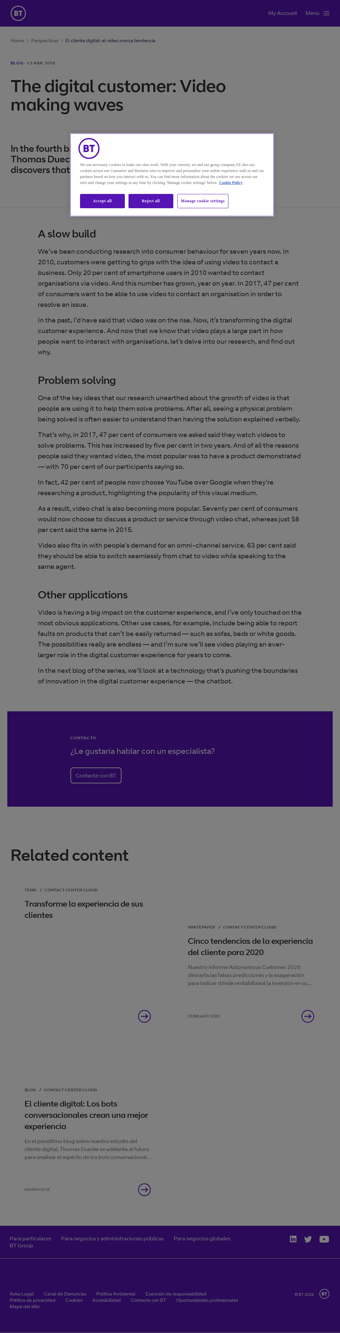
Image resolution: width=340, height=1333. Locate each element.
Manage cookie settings (203, 201)
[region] (172, 175)
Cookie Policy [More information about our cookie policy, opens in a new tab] (230, 182)
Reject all (151, 201)
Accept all (102, 201)
